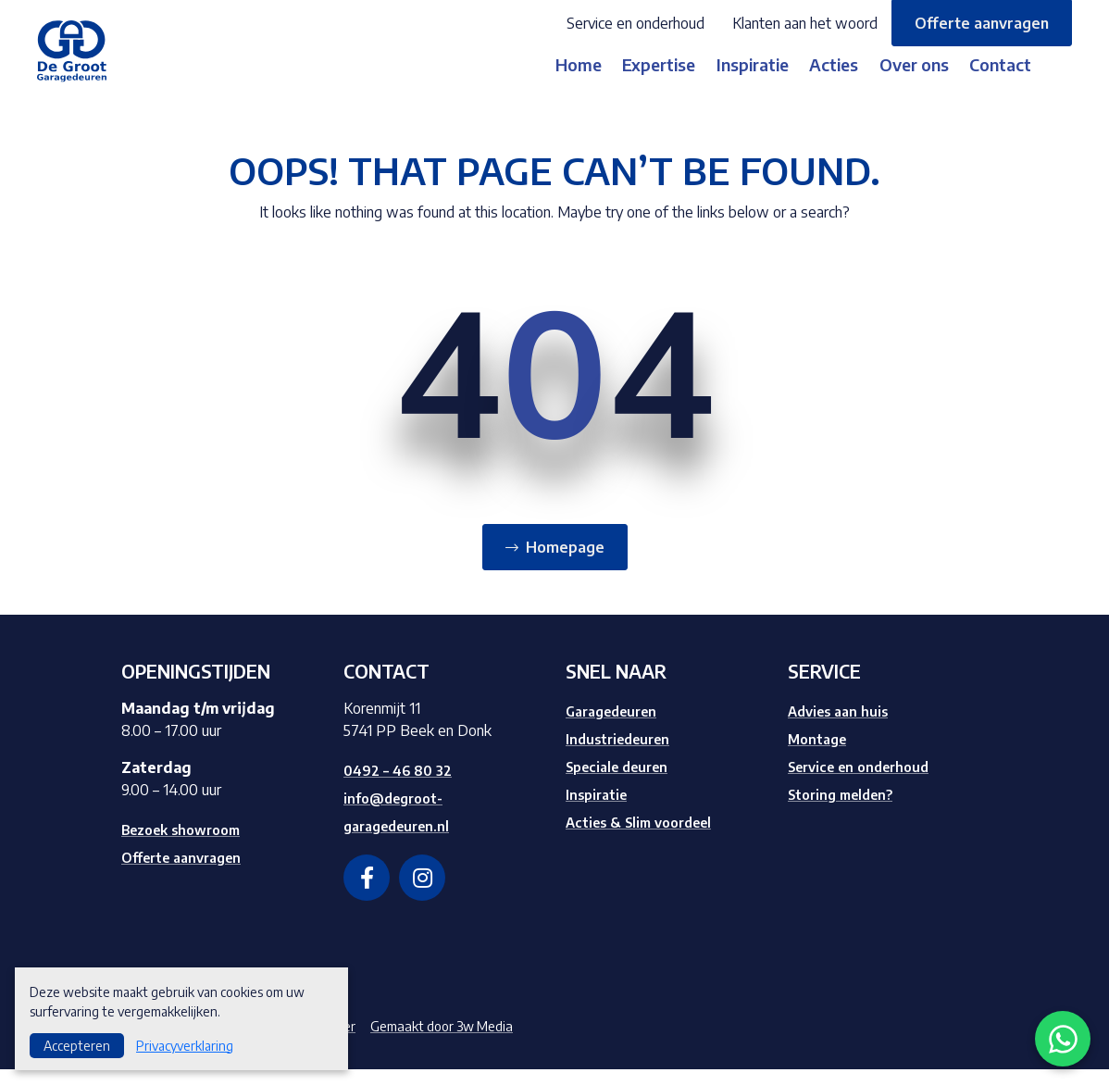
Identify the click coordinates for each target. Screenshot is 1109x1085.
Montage (820, 754)
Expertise (616, 80)
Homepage (565, 563)
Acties (823, 80)
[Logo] (86, 57)
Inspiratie (726, 80)
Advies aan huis (842, 726)
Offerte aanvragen (982, 23)
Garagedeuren (617, 726)
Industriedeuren (622, 754)
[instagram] (422, 893)
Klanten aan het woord (805, 23)
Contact (1022, 80)
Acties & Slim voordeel (647, 838)
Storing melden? (846, 810)
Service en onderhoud (635, 23)
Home (519, 80)
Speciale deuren (623, 782)
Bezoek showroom (188, 845)
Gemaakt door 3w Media (465, 1041)
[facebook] (366, 893)
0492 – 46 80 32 (400, 786)
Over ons (919, 80)
